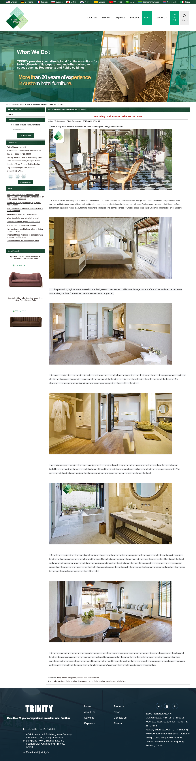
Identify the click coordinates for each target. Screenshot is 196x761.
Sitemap (118, 723)
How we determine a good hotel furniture (23, 222)
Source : (63, 121)
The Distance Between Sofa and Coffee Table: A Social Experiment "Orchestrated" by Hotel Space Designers (25, 197)
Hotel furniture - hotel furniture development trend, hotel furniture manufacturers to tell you (89, 681)
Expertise (120, 17)
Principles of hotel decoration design (22, 214)
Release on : (77, 121)
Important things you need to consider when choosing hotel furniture (25, 236)
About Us (92, 17)
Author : (51, 121)
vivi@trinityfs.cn (43, 752)
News (147, 17)
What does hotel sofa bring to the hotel (22, 218)
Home (8, 105)
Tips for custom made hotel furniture (21, 225)
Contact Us (161, 17)
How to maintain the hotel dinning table (23, 241)
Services (106, 17)
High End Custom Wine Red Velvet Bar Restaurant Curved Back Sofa (25, 258)
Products (134, 17)
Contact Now (25, 182)
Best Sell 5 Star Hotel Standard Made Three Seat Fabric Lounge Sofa (26, 300)
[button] (95, 99)
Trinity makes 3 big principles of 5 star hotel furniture (77, 678)
